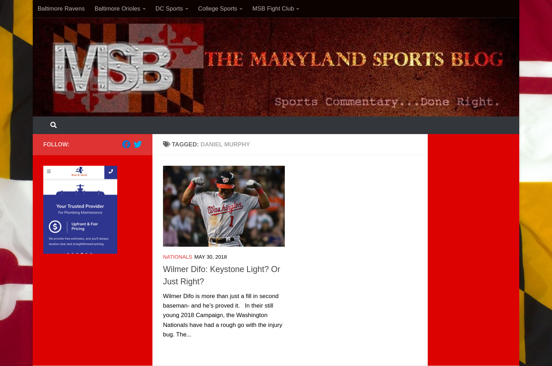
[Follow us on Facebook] (126, 144)
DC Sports (169, 8)
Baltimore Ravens (61, 8)
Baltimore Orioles (117, 8)
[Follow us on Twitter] (137, 144)
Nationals (177, 257)
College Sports (217, 8)
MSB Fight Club (273, 8)
